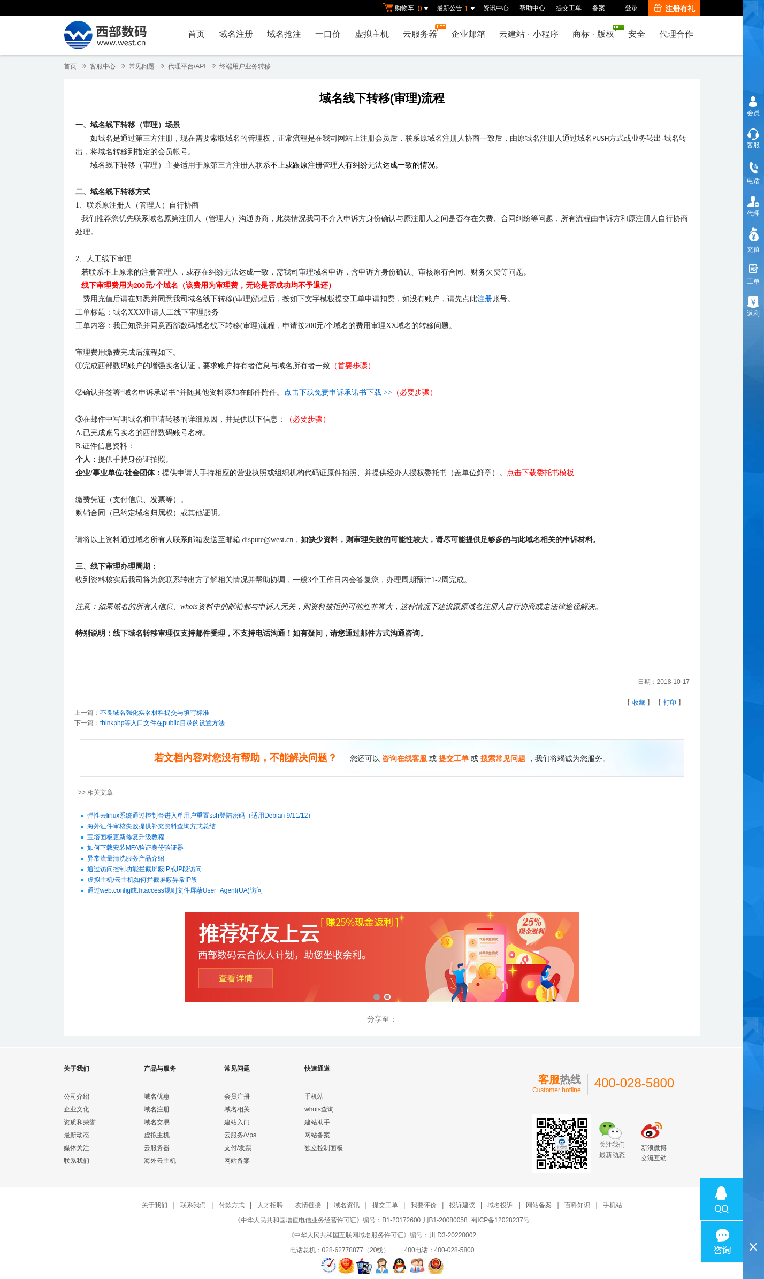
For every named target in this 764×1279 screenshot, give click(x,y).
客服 (753, 145)
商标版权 (596, 32)
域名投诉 (500, 1205)
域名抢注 (284, 34)
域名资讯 (347, 1205)
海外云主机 (160, 1160)
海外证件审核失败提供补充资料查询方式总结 (151, 827)
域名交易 (157, 1122)
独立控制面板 (323, 1148)
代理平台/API (187, 66)
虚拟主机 (372, 34)
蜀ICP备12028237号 (500, 1220)
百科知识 (577, 1205)
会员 (753, 113)
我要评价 (424, 1205)
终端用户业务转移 (245, 66)
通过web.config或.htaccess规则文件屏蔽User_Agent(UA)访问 (175, 891)
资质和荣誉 (80, 1122)
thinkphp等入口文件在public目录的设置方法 (162, 723)
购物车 (407, 8)
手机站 (314, 1096)
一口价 (328, 34)
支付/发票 (237, 1148)
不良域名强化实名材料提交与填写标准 (154, 713)
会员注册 (237, 1096)
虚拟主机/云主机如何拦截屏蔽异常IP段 (142, 880)
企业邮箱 (468, 34)
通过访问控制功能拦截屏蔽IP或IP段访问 (144, 869)
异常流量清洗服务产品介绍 (125, 859)
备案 (598, 8)
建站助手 (317, 1122)
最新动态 (76, 1135)
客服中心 (103, 66)
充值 (753, 249)
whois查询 (319, 1109)
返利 (753, 313)
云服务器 (422, 31)
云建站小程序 (528, 34)
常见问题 (142, 66)
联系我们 (76, 1160)
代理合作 (676, 34)
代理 (753, 213)
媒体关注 (76, 1148)
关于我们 (154, 1205)
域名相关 (237, 1109)
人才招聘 (270, 1205)
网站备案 (237, 1160)
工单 (753, 281)
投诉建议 (462, 1205)
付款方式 (232, 1205)
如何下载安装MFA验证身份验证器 (135, 848)
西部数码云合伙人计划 (382, 958)
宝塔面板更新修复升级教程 (125, 837)
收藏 (638, 702)
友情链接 (308, 1205)
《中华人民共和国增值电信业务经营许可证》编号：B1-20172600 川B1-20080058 (350, 1220)
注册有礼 (674, 8)
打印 (669, 702)
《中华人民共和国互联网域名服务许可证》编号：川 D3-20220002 (382, 1235)
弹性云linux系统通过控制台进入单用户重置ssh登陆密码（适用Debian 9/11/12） (201, 816)
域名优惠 (157, 1096)
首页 (196, 34)
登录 (631, 8)
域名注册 (236, 34)
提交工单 (569, 8)
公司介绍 (76, 1096)
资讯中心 (496, 8)
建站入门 (237, 1122)
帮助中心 (532, 8)
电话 (753, 181)
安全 (636, 34)
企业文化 (76, 1109)
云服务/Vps (240, 1135)
